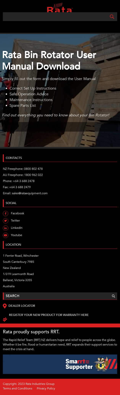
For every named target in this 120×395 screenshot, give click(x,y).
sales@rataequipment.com (30, 193)
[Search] (60, 16)
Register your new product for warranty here (49, 315)
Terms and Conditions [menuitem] (17, 388)
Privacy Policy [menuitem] (46, 388)
